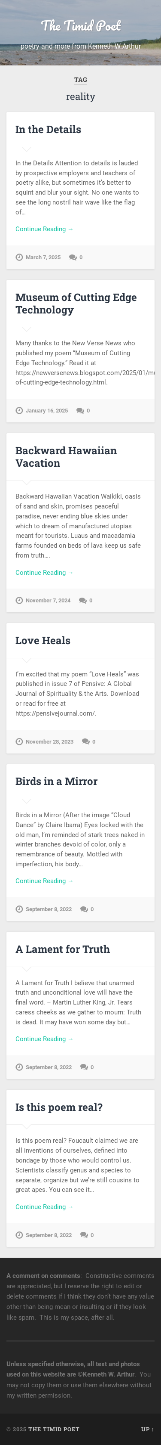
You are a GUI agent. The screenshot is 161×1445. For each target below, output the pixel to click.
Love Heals (42, 640)
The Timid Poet (81, 25)
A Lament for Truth (62, 949)
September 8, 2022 (49, 909)
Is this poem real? (59, 1107)
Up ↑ (148, 1429)
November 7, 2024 (48, 600)
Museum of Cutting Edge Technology (76, 303)
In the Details (48, 129)
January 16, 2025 (47, 410)
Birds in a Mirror (56, 781)
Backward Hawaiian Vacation (66, 456)
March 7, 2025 (43, 257)
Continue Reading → (44, 229)
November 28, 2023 (49, 741)
